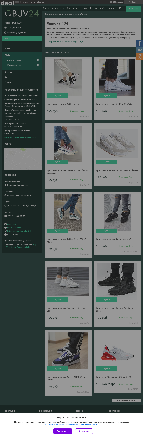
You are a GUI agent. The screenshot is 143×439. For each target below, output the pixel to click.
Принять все (63, 431)
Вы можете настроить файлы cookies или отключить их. (70, 425)
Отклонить (84, 431)
